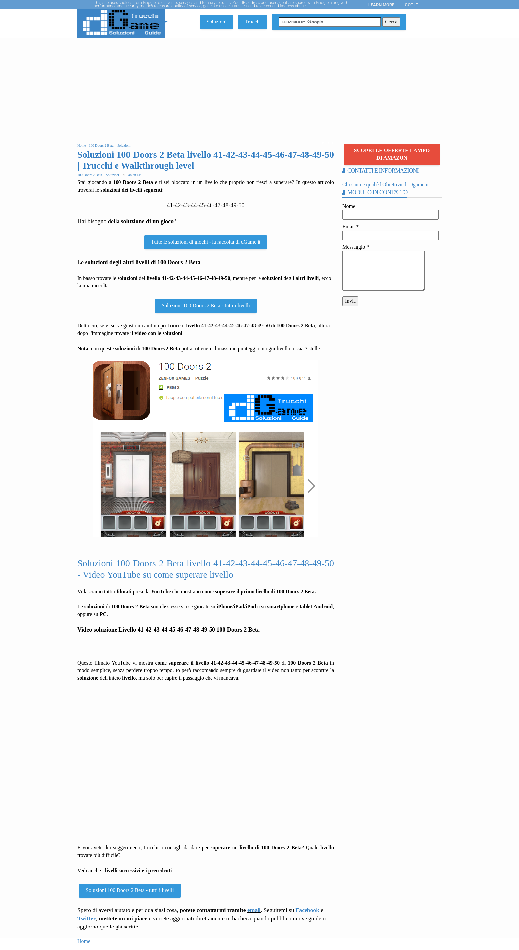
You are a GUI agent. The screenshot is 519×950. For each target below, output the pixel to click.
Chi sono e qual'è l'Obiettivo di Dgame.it (385, 184)
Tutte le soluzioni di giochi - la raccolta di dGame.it (205, 242)
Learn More (381, 4)
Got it (411, 4)
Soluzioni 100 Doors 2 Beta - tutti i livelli (206, 305)
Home (83, 941)
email (254, 910)
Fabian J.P (133, 175)
